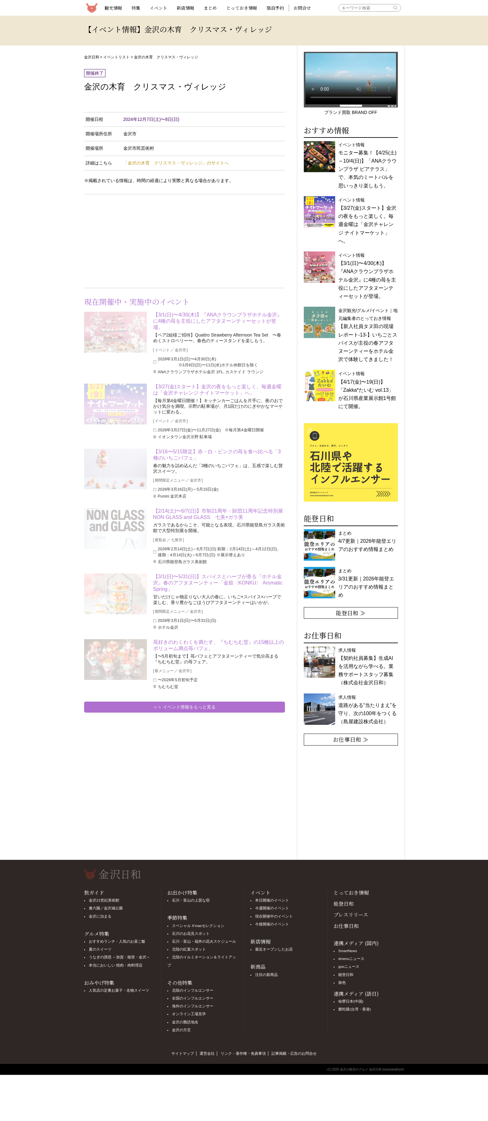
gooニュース (348, 966)
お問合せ (302, 8)
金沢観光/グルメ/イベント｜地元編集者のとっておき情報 (368, 335)
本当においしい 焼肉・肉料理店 (115, 965)
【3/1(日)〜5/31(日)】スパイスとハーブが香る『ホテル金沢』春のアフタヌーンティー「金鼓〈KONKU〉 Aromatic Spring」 (217, 583)
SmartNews (347, 951)
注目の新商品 (266, 975)
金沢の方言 (181, 1030)
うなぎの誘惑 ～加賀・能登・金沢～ (119, 957)
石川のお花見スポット (191, 933)
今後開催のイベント (272, 924)
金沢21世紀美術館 (104, 900)
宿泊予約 (275, 8)
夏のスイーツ (100, 949)
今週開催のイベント (272, 908)
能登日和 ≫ (351, 613)
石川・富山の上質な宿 (191, 900)
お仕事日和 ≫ (350, 739)
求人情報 (366, 667)
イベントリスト (116, 57)
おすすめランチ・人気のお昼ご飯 (117, 941)
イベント (158, 8)
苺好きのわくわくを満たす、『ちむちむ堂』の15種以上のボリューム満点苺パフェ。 (218, 645)
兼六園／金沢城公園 (106, 908)
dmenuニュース (351, 959)
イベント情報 (367, 390)
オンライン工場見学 (189, 1014)
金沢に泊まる (100, 916)
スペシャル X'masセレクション (198, 926)
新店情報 (185, 8)
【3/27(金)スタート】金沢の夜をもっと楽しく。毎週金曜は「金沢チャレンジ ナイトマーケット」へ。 (217, 390)
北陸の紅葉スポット (189, 949)
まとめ (210, 8)
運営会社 (207, 1053)
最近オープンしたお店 (274, 949)
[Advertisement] (134, 240)
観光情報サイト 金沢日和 (92, 8)
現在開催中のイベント (274, 916)
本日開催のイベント (272, 900)
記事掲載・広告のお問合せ (294, 1053)
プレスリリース (351, 914)
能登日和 (344, 903)
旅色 (342, 982)
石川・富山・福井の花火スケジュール (204, 941)
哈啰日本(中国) (350, 1001)
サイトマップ (182, 1053)
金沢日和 (91, 57)
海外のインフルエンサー (192, 1006)
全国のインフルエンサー (192, 998)
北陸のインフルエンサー (192, 990)
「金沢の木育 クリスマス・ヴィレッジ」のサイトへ (176, 162)
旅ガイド (94, 892)
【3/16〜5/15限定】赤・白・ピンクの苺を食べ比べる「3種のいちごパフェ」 (217, 455)
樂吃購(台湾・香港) (354, 1009)
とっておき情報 (241, 8)
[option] (351, 462)
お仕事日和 (346, 926)
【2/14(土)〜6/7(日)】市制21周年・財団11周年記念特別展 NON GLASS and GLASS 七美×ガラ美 (219, 514)
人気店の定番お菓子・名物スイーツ (119, 990)
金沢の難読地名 (185, 1022)
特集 (135, 8)
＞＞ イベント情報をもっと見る (184, 706)
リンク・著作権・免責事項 (243, 1053)
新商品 (257, 966)
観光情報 (113, 8)
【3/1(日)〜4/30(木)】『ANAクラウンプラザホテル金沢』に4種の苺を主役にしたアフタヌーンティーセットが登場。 (217, 321)
